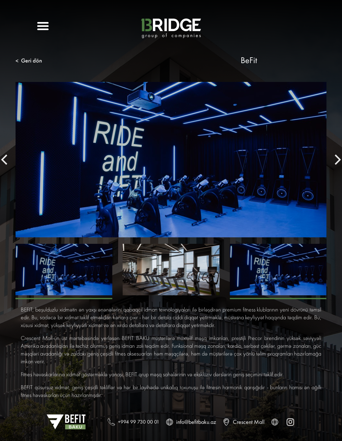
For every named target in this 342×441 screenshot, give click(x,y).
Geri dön (29, 60)
